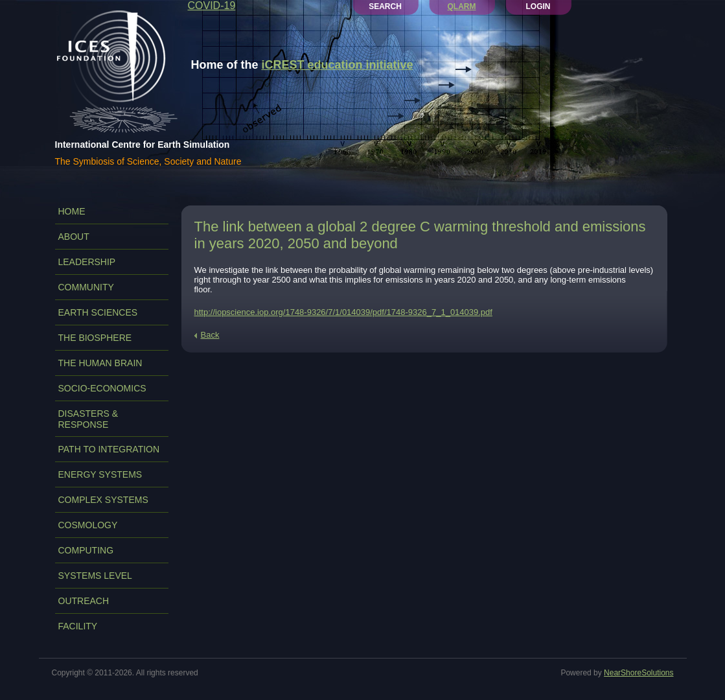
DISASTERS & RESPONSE (88, 419)
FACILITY (78, 626)
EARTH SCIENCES (98, 312)
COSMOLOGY (88, 525)
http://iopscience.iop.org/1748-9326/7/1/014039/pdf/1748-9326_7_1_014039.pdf (343, 312)
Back (210, 335)
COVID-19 (212, 5)
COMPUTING (86, 550)
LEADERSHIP (87, 262)
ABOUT (73, 236)
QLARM (462, 6)
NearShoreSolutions (638, 672)
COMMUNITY (86, 287)
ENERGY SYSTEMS (100, 474)
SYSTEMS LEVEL (95, 575)
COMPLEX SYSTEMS (103, 500)
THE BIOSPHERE (95, 337)
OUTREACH (83, 601)
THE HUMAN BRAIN (100, 363)
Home (72, 211)
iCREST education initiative (337, 64)
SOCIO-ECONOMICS (102, 388)
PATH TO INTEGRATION (109, 449)
